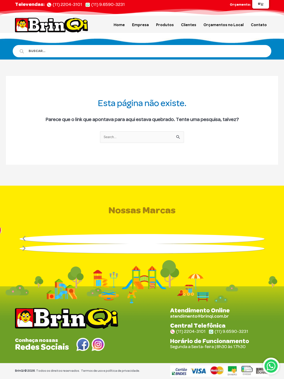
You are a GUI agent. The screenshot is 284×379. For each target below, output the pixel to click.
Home (119, 25)
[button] (142, 239)
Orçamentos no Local (223, 25)
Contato (259, 25)
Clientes (188, 25)
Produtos (165, 25)
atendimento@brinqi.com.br (199, 316)
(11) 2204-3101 (67, 5)
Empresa (140, 25)
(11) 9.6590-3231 (108, 5)
